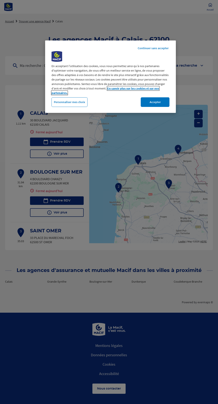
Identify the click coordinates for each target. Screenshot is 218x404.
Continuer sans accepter (153, 48)
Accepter (155, 102)
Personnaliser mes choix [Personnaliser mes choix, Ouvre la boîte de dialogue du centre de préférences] (69, 102)
